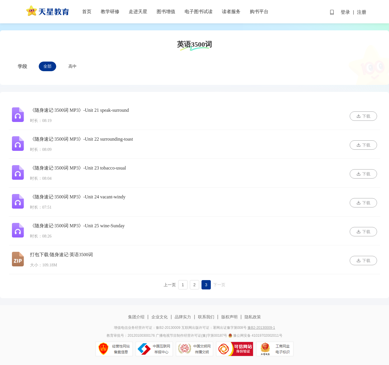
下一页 (219, 284)
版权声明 (229, 317)
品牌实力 (183, 317)
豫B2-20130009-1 (261, 328)
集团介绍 (137, 317)
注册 (361, 12)
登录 (345, 12)
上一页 (170, 284)
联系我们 (206, 317)
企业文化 (159, 317)
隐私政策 (252, 317)
